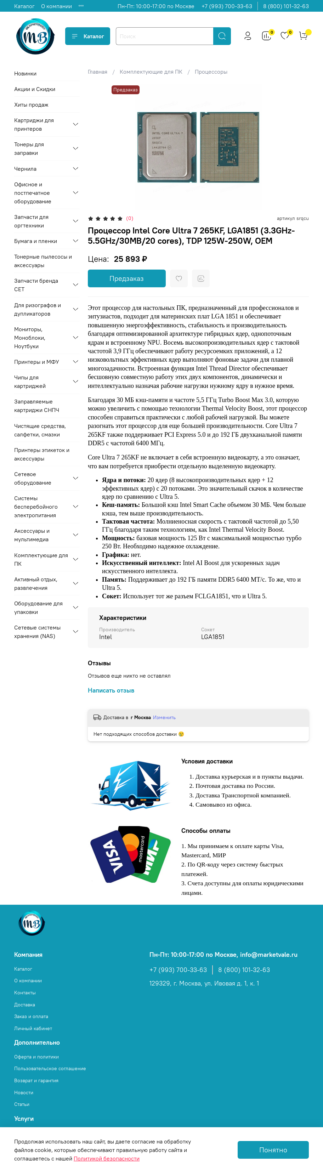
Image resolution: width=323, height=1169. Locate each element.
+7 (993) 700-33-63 (227, 6)
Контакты (25, 992)
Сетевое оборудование (32, 478)
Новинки (25, 73)
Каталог (24, 6)
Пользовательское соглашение (50, 1068)
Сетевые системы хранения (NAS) (37, 631)
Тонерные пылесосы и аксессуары (43, 261)
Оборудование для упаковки (38, 607)
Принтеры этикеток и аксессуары (41, 454)
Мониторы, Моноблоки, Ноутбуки (29, 338)
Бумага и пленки (35, 240)
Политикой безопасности (107, 1158)
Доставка (24, 1004)
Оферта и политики (36, 1057)
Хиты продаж (31, 104)
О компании (56, 6)
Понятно (273, 1149)
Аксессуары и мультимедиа (32, 535)
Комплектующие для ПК (151, 71)
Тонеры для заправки (29, 148)
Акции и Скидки (34, 88)
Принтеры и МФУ (36, 361)
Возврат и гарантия (36, 1080)
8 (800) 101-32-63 (286, 6)
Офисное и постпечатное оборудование (32, 193)
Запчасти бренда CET (36, 285)
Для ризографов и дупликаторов (37, 309)
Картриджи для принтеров (34, 124)
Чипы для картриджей (30, 381)
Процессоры (211, 71)
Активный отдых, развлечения (35, 583)
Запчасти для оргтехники (31, 221)
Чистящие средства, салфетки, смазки (40, 430)
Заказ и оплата (31, 1016)
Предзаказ (126, 278)
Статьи (21, 1104)
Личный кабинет (33, 1028)
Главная (97, 71)
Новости (23, 1092)
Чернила (25, 168)
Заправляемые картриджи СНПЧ (36, 405)
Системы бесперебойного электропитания (36, 507)
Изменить (164, 717)
